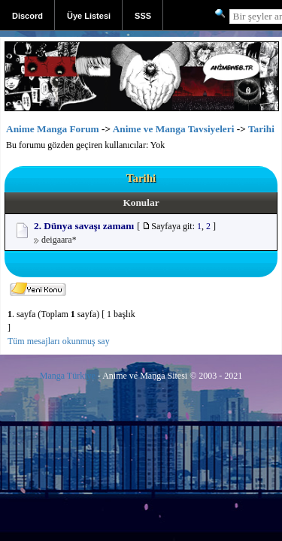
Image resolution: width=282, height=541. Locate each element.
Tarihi (261, 128)
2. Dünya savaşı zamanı (84, 225)
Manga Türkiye (68, 375)
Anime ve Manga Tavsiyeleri (174, 128)
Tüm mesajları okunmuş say (59, 341)
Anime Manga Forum (52, 128)
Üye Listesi (89, 15)
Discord (27, 15)
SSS (143, 15)
